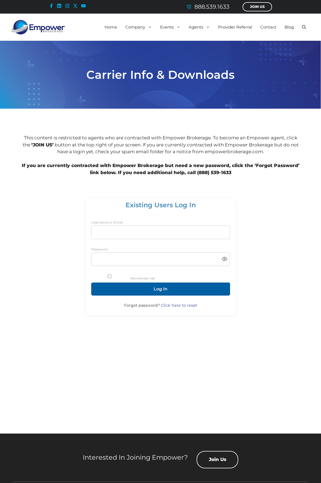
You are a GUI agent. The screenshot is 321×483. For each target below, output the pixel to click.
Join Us (257, 7)
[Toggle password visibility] (224, 259)
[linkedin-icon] (60, 6)
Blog (289, 27)
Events (172, 27)
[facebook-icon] (52, 6)
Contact (268, 27)
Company (140, 27)
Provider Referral (235, 27)
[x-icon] (76, 6)
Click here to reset (179, 305)
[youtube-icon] (84, 6)
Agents (201, 27)
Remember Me (142, 278)
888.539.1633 (212, 6)
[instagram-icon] (68, 6)
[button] (304, 27)
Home (111, 27)
